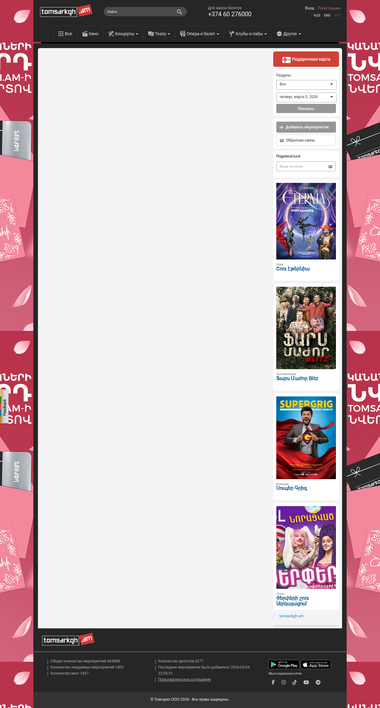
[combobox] (306, 85)
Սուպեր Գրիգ (291, 488)
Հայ (316, 15)
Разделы (283, 75)
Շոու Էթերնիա (293, 269)
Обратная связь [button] (297, 140)
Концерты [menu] (126, 33)
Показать (306, 109)
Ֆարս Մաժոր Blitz (297, 378)
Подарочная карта (306, 59)
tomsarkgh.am (291, 616)
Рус (338, 15)
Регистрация (329, 8)
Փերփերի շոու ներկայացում (292, 601)
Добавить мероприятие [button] (304, 127)
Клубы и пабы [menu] (251, 33)
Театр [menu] (162, 33)
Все (68, 33)
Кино (94, 33)
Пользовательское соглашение (184, 679)
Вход (309, 8)
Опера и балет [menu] (203, 33)
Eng (327, 15)
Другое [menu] (292, 33)
